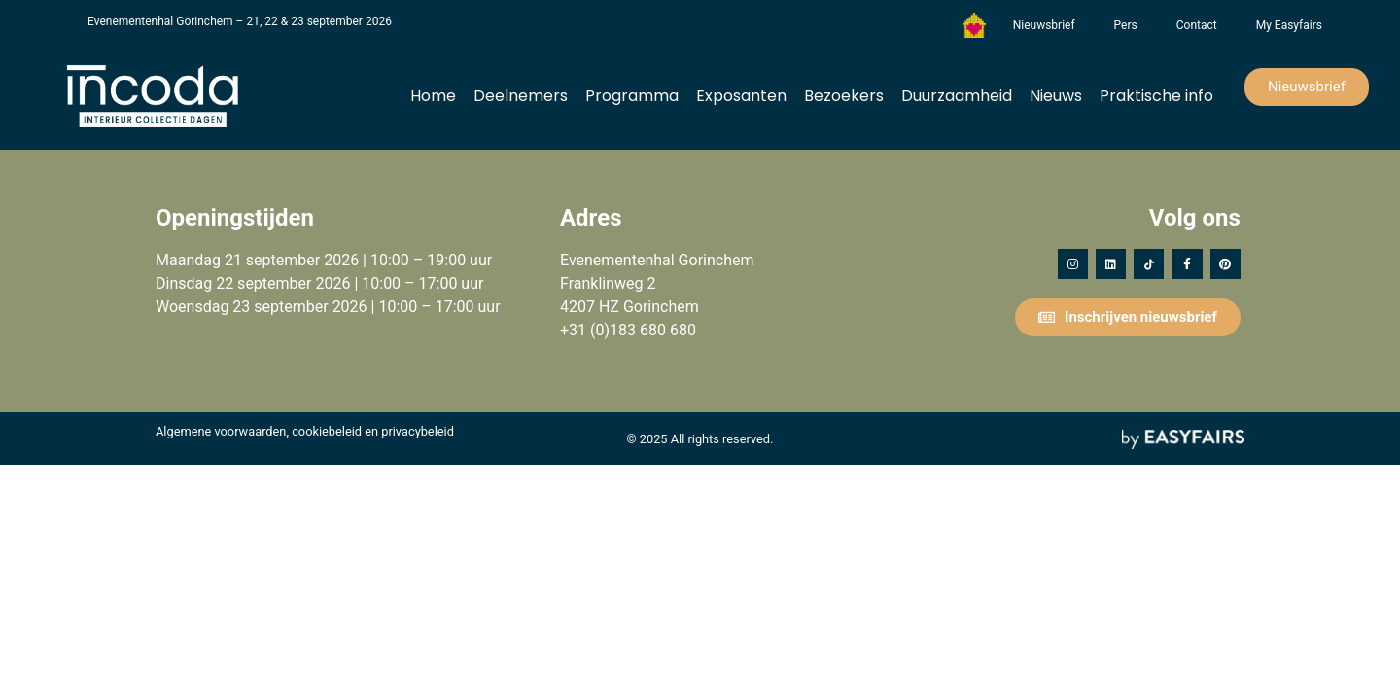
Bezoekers (844, 96)
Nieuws (1056, 96)
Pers (1126, 25)
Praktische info (1156, 96)
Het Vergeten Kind (974, 25)
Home (433, 96)
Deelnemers (520, 96)
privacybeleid (417, 431)
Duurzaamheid (956, 96)
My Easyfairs (1289, 25)
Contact (1196, 25)
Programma (632, 96)
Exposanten (741, 96)
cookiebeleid (327, 431)
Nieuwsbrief (1044, 25)
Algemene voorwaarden (221, 431)
